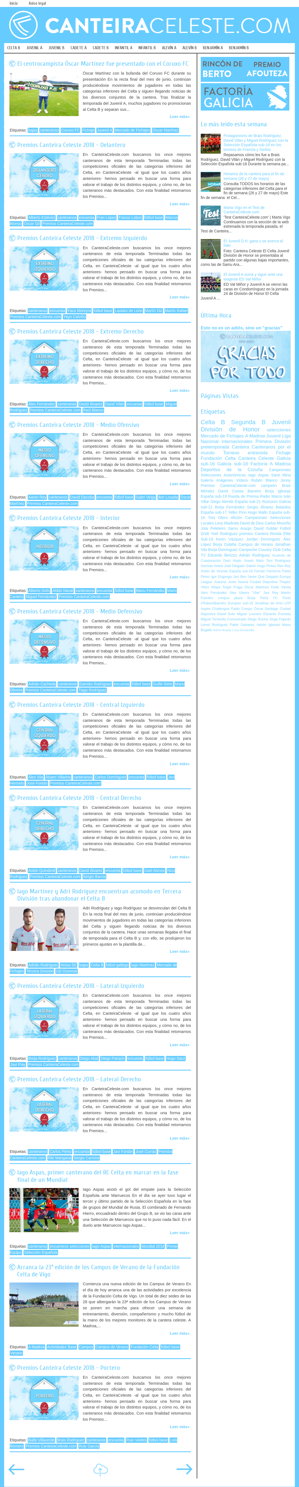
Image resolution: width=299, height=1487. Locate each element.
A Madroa (36, 1347)
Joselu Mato (254, 561)
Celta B (97, 965)
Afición (236, 518)
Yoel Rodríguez (224, 534)
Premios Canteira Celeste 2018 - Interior (68, 518)
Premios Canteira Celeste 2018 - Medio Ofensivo (78, 425)
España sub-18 (241, 571)
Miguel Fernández (41, 597)
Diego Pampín (112, 1058)
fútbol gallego (117, 965)
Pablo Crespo (241, 609)
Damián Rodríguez (95, 684)
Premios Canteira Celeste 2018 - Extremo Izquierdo (82, 238)
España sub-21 (248, 502)
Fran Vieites (136, 1440)
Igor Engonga (221, 577)
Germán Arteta (212, 566)
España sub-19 (214, 496)
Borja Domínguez (223, 550)
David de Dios (252, 523)
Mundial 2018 (152, 1246)
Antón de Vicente (214, 571)
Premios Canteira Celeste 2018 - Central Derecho (79, 798)
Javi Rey (270, 593)
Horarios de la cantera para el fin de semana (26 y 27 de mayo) (254, 176)
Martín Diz (154, 311)
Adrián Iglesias (268, 625)
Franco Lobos (130, 218)
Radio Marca (271, 496)
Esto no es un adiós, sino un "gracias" (241, 327)
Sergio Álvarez (260, 507)
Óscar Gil (32, 224)
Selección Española (41, 1252)
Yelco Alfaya (210, 587)
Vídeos (242, 480)
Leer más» (180, 116)
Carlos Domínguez (110, 777)
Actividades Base (61, 1347)
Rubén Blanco (264, 480)
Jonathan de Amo (269, 603)
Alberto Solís (39, 591)
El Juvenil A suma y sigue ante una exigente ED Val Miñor (253, 276)
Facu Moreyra (79, 311)
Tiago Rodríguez (92, 690)
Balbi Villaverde (41, 1440)
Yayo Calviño (74, 317)
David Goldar (266, 528)
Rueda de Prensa (243, 496)
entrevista (258, 452)
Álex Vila (35, 777)
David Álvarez (90, 404)
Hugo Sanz (175, 1058)
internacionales (126, 1246)
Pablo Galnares (242, 625)
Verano (16, 1353)
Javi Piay (17, 1065)
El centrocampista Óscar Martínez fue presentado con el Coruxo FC (103, 63)
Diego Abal (89, 1058)
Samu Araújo (239, 528)
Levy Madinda (227, 523)
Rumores (270, 502)
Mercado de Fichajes (132, 130)
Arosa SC (68, 965)
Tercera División (39, 971)
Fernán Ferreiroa (267, 571)
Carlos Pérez (61, 1152)
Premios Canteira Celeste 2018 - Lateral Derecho (79, 1079)
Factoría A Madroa (271, 463)
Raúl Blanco (93, 410)
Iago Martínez (142, 965)
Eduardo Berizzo (222, 555)
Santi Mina (281, 475)
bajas (32, 130)
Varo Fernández (214, 593)
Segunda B (248, 422)
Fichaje (88, 130)
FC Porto (282, 598)
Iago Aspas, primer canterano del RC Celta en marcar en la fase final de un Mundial (97, 1176)
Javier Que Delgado (263, 577)
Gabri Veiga (146, 497)
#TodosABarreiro (213, 603)
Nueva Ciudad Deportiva (257, 582)
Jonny (285, 480)
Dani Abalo (232, 561)
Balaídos (283, 507)
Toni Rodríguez (278, 561)
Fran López (106, 218)
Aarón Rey (37, 497)
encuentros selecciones (69, 1246)
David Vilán (114, 404)
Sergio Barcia (94, 877)
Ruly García (89, 1446)
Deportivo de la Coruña (232, 469)
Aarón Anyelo (222, 630)
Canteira (240, 447)
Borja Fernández (229, 507)
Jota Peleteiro (213, 528)
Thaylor (285, 582)
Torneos (231, 452)
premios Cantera (254, 534)
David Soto (226, 614)
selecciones (279, 429)
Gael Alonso (154, 871)
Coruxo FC (70, 130)
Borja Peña (257, 598)
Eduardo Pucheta (277, 614)
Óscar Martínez (166, 130)
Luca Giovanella (243, 630)
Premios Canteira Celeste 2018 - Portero (68, 1367)
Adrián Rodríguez (43, 965)
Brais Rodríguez (70, 1440)
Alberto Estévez (41, 218)
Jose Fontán (37, 783)
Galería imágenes (217, 480)
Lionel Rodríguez (214, 625)
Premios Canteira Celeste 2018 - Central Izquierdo (81, 705)
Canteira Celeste (256, 458)
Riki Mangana (59, 1158)
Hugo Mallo (257, 512)
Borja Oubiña (224, 544)
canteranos (49, 130)
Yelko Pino (237, 512)
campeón (269, 486)
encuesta (86, 218)
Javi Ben (239, 577)
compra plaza (230, 598)
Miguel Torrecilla (213, 619)
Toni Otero (218, 518)
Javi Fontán (123, 1152)
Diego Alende (221, 502)
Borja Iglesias (278, 491)
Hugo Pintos (266, 566)
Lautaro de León (129, 311)
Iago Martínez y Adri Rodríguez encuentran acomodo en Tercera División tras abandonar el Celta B (99, 895)
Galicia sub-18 (232, 463)
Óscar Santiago (266, 609)
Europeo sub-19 (240, 603)
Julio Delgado (234, 566)
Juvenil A (104, 130)
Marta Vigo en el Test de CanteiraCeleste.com (244, 210)
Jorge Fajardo (280, 619)
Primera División (273, 441)
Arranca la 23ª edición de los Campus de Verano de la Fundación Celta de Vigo (98, 1270)
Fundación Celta (144, 1347)
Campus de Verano (112, 1347)
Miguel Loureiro (249, 614)
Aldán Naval (62, 591)
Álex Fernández (41, 404)
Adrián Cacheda (42, 684)
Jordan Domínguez (263, 539)
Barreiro (254, 491)
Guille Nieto (162, 684)
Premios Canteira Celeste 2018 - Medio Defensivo (79, 611)
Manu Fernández (150, 591)
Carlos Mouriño (278, 523)
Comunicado (236, 619)
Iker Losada (168, 497)
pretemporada (215, 447)
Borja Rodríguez (42, 1058)
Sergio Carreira (87, 1158)
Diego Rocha (258, 619)
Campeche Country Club (259, 550)
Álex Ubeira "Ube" (245, 593)
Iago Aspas (101, 1246)
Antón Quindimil (41, 871)
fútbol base (154, 218)
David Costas (231, 491)
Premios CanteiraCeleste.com (67, 224)
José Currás (145, 1152)
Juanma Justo (225, 582)
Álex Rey (284, 566)
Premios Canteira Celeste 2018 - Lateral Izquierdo (80, 986)
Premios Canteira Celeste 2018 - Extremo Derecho (80, 331)
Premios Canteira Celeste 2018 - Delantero (71, 145)
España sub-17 (214, 512)
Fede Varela (281, 587)
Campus (86, 1347)
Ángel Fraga (233, 587)
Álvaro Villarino (58, 777)
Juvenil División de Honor (246, 426)
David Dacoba (82, 497)
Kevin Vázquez (229, 539)
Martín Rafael (176, 311)
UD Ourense (66, 971)
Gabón (251, 566)
